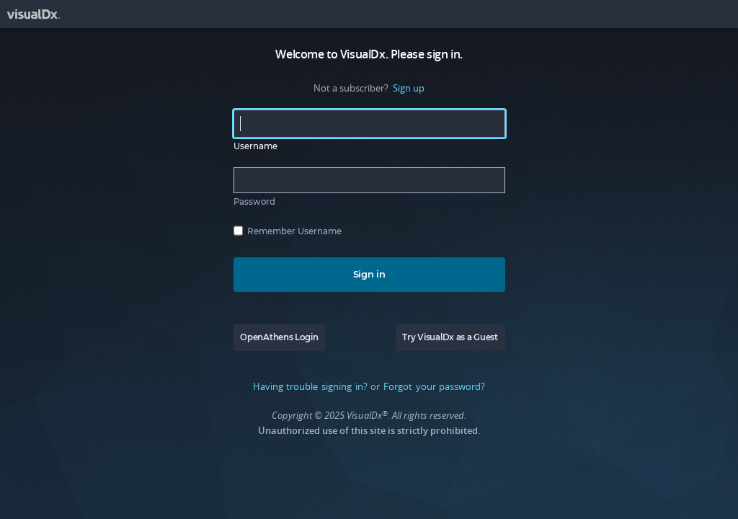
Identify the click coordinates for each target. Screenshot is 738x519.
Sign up (408, 87)
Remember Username (294, 231)
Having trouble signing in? (310, 386)
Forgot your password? (434, 386)
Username (255, 146)
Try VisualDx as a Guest (449, 337)
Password (254, 202)
